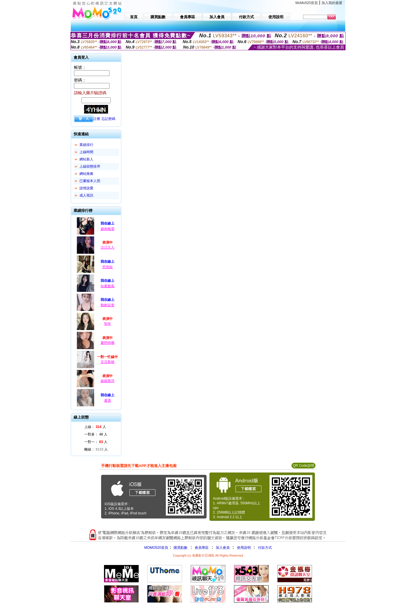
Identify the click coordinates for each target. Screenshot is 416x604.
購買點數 (180, 548)
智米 (107, 324)
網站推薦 (86, 174)
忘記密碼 (108, 119)
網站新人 (86, 159)
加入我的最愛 (332, 3)
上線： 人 (95, 427)
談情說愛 (86, 188)
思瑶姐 (107, 267)
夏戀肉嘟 (107, 343)
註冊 (96, 119)
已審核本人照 (89, 181)
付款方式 (265, 548)
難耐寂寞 (107, 305)
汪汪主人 (107, 247)
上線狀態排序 (89, 166)
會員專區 (202, 548)
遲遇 (107, 401)
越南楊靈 (107, 229)
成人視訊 (86, 195)
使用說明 (244, 548)
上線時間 (86, 152)
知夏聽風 (107, 286)
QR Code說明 (303, 466)
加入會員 (223, 548)
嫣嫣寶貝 (107, 381)
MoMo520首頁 (307, 3)
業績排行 (86, 145)
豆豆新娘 (107, 362)
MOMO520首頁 (156, 548)
